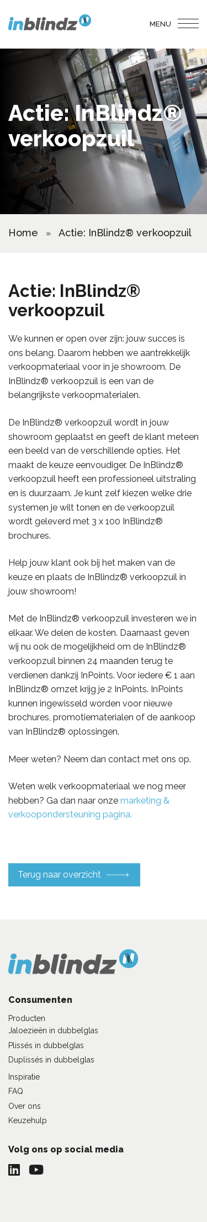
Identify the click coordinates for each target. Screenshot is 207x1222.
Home (23, 232)
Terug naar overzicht (59, 874)
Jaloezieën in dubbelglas (53, 1030)
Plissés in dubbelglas (46, 1045)
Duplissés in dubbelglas (51, 1059)
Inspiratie (24, 1076)
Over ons (24, 1106)
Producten (26, 1018)
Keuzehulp (27, 1120)
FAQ (15, 1091)
